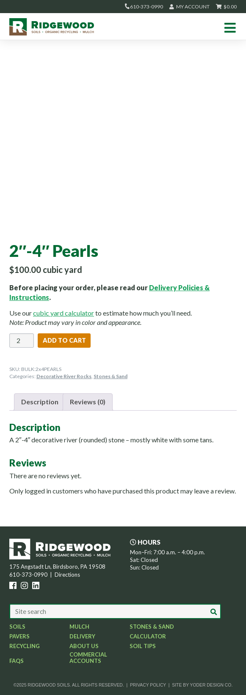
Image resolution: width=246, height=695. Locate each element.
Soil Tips (143, 646)
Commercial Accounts (88, 657)
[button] (214, 611)
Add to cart (64, 340)
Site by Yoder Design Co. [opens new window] (202, 685)
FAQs (16, 661)
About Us (84, 646)
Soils (17, 627)
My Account (189, 6)
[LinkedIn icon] (37, 586)
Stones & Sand (110, 376)
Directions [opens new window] (67, 574)
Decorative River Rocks (63, 376)
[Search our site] (115, 611)
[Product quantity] (21, 340)
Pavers (19, 636)
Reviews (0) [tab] (87, 402)
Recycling (24, 646)
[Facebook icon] (14, 586)
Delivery (82, 636)
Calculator (148, 636)
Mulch (79, 627)
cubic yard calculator (63, 313)
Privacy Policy (148, 685)
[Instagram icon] (26, 586)
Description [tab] (39, 402)
